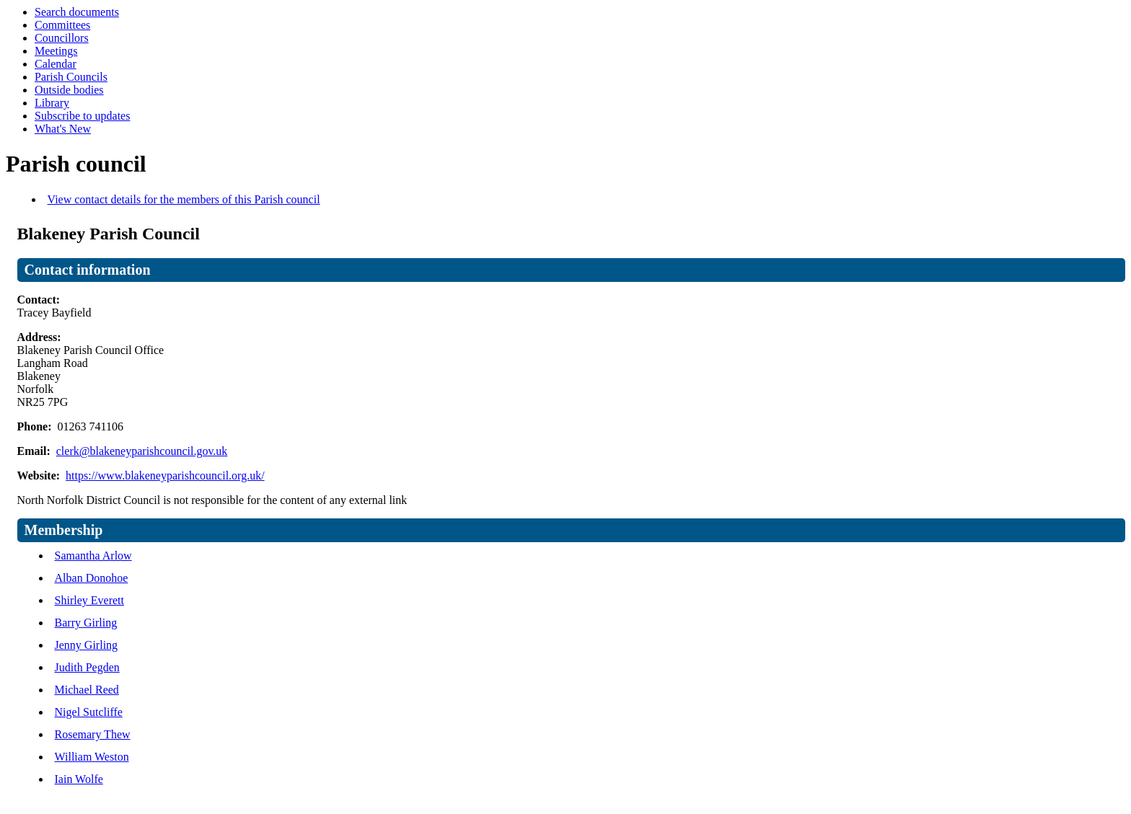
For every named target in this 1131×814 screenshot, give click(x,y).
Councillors (62, 38)
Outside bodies (69, 90)
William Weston (92, 757)
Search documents (77, 12)
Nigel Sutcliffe (89, 712)
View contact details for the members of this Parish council (184, 199)
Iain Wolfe (79, 779)
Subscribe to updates (82, 116)
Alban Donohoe (91, 578)
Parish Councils (71, 77)
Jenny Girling (86, 645)
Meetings (56, 51)
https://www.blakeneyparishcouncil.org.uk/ (165, 475)
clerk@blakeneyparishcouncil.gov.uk (142, 451)
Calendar (55, 64)
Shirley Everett (89, 600)
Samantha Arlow (93, 555)
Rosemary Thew (93, 734)
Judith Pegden (87, 667)
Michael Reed (87, 690)
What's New (63, 129)
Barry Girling (86, 622)
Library (52, 103)
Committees (62, 25)
